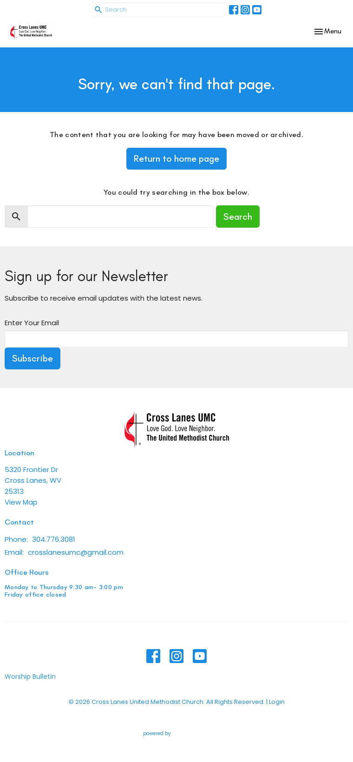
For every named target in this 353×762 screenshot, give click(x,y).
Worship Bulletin (30, 676)
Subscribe (32, 358)
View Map (21, 502)
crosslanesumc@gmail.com (76, 552)
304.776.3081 (53, 539)
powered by (176, 734)
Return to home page (176, 158)
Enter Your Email (32, 323)
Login (277, 701)
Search (237, 216)
